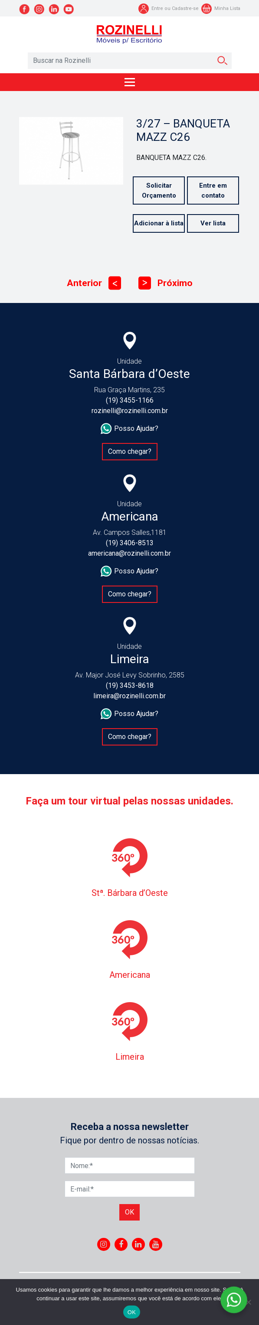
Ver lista (213, 223)
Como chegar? (129, 451)
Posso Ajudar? (129, 428)
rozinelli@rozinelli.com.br (130, 411)
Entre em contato (213, 190)
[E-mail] (130, 1189)
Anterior (94, 283)
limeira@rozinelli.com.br (129, 696)
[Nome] (130, 1165)
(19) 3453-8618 (130, 685)
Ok (129, 1212)
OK (132, 1312)
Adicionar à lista (159, 223)
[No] (248, 1302)
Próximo (165, 283)
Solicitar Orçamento (159, 190)
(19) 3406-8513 (130, 543)
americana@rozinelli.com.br (129, 553)
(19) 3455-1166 (130, 400)
